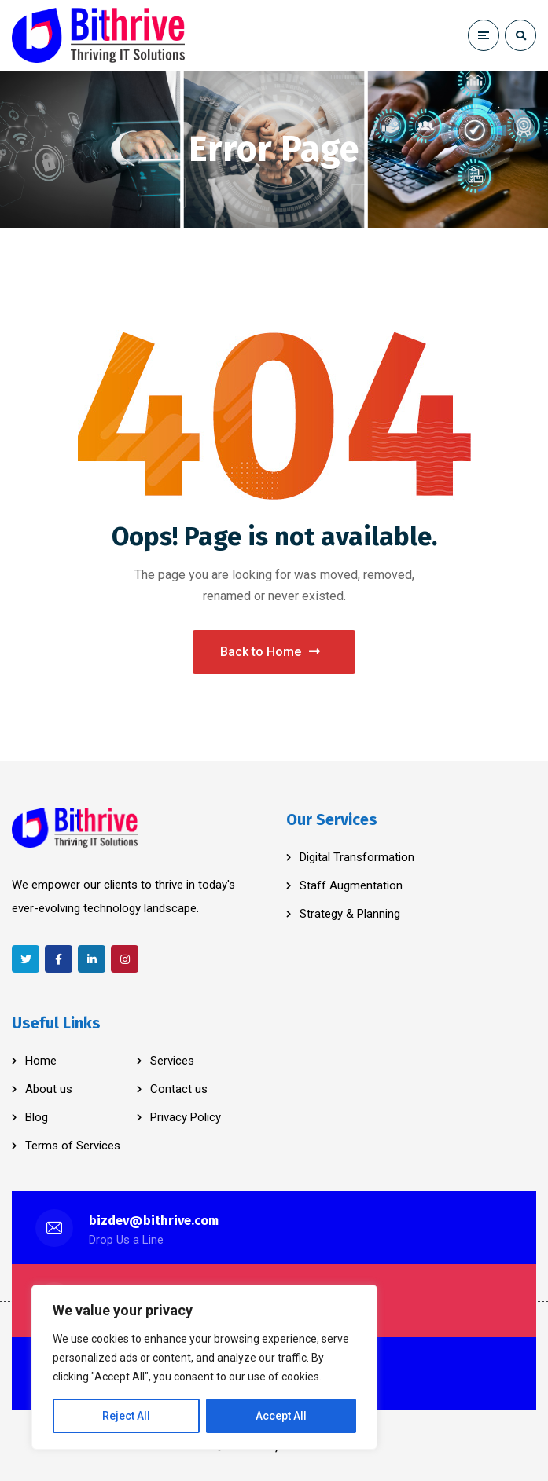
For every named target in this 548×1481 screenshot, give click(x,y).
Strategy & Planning (350, 914)
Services (172, 1061)
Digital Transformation (357, 857)
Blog (36, 1117)
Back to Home (270, 651)
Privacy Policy (185, 1117)
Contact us (179, 1089)
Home (41, 1061)
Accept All (281, 1416)
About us (48, 1089)
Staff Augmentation (351, 885)
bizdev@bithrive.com (154, 1220)
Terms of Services (72, 1145)
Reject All (126, 1416)
